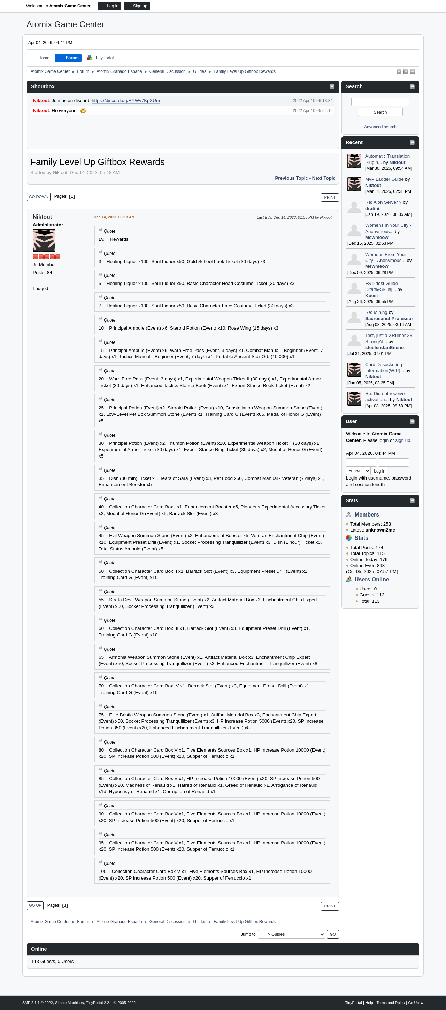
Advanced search (380, 127)
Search (354, 86)
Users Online (372, 579)
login (384, 440)
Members (367, 515)
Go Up (35, 905)
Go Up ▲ (416, 1003)
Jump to (248, 934)
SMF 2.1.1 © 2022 (37, 1003)
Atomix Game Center (65, 24)
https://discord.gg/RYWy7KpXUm (126, 100)
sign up (402, 440)
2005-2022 (127, 1003)
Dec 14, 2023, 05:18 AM (114, 217)
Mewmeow (377, 237)
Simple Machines (69, 1003)
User (351, 421)
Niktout (398, 162)
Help (369, 1003)
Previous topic (291, 178)
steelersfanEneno (384, 347)
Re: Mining (376, 312)
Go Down (38, 197)
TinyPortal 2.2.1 (99, 1003)
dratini (372, 208)
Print (330, 197)
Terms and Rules (391, 1003)
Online (39, 949)
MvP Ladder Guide (384, 179)
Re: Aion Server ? (383, 202)
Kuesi (371, 295)
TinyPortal (353, 1003)
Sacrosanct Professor (389, 318)
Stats (352, 500)
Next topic (324, 178)
